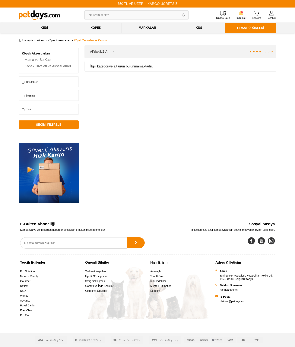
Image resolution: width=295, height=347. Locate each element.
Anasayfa (26, 40)
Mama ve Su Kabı (38, 60)
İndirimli (28, 95)
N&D (23, 290)
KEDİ (44, 27)
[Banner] (49, 173)
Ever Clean (26, 310)
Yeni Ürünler (157, 276)
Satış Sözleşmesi (95, 281)
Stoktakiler (30, 82)
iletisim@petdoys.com (233, 301)
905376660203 (228, 290)
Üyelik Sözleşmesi (96, 276)
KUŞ (199, 27)
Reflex (24, 285)
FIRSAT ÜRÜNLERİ (250, 27)
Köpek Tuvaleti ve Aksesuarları (48, 66)
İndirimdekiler (158, 281)
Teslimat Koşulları (95, 271)
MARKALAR (147, 27)
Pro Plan (25, 315)
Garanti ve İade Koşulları (99, 285)
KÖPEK (95, 27)
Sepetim (155, 290)
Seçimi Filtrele (49, 124)
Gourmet (25, 281)
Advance (25, 300)
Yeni (26, 109)
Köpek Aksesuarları (59, 40)
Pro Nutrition (27, 271)
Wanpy (24, 295)
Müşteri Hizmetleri (160, 285)
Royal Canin (27, 305)
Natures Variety (29, 276)
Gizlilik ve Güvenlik (96, 290)
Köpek (40, 40)
